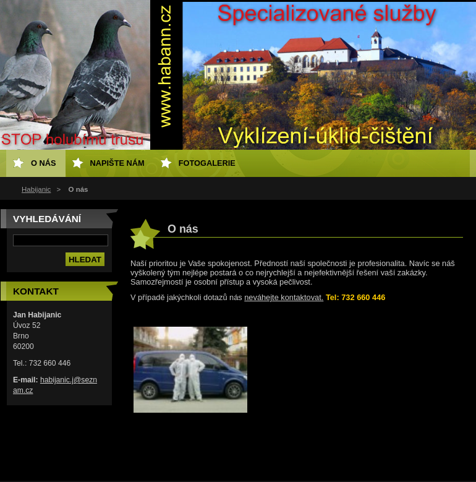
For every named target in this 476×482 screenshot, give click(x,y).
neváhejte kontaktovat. (283, 297)
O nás (43, 163)
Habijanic (36, 189)
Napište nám (117, 163)
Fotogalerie (207, 163)
